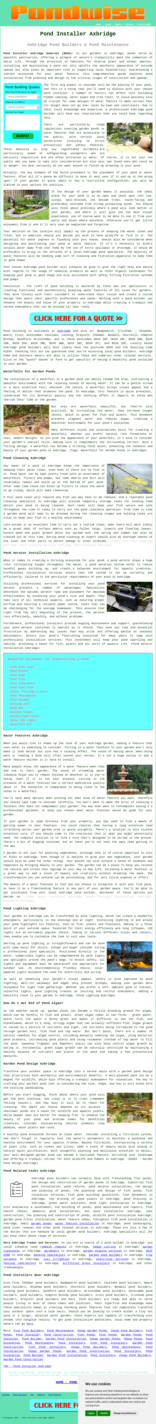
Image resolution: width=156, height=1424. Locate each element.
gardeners (51, 1251)
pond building (62, 286)
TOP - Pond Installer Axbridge (27, 1366)
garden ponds (41, 1223)
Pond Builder (32, 1338)
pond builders (30, 347)
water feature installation (77, 1223)
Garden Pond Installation (66, 1338)
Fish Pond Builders (29, 1330)
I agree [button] (91, 1413)
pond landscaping (137, 1223)
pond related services (71, 1227)
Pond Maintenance (60, 1330)
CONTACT (129, 24)
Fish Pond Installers (108, 1343)
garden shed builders (105, 1255)
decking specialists (49, 1255)
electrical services (112, 1259)
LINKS (108, 24)
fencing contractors (20, 1263)
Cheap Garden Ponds (92, 1330)
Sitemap (6, 1395)
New (32, 1395)
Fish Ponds (86, 1334)
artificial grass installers (86, 1263)
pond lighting (46, 991)
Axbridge (64, 330)
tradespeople (13, 1267)
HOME (98, 24)
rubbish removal (53, 1246)
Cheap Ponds (133, 1338)
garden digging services (102, 1251)
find (15, 1282)
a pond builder (112, 1242)
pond (147, 84)
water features (90, 1307)
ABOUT (118, 24)
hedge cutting (104, 1246)
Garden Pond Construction (87, 1351)
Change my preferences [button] (124, 1413)
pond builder (48, 267)
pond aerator (121, 560)
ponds (131, 53)
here (30, 1323)
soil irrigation (56, 1259)
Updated (41, 1395)
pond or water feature (77, 243)
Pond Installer (28, 1334)
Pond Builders (20, 1395)
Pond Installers (72, 1343)
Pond (7, 330)
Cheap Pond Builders (126, 1330)
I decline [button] (104, 1413)
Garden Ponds (131, 1334)
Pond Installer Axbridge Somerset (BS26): (38, 53)
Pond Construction (58, 1334)
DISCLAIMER (144, 24)
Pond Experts (54, 1395)
